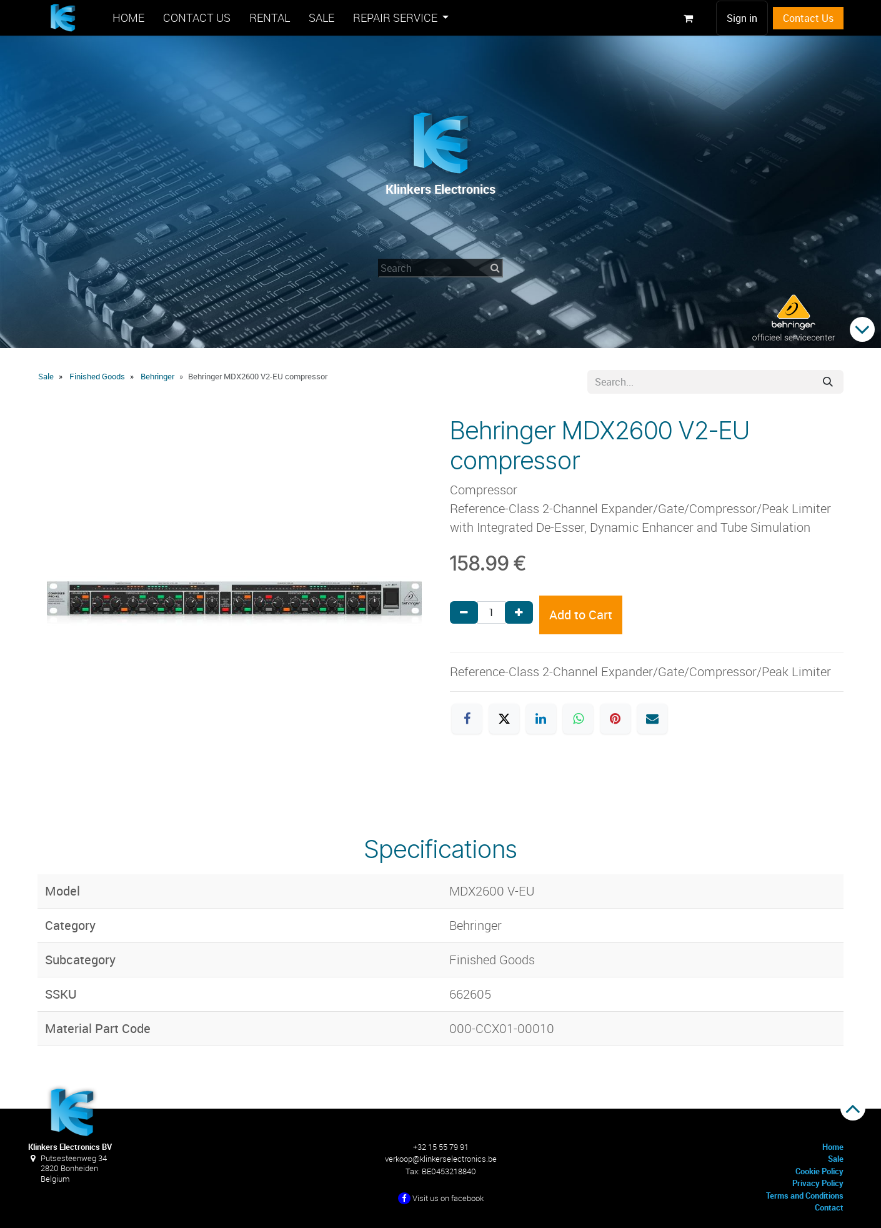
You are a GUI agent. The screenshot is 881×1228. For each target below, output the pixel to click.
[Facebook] (467, 719)
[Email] (652, 719)
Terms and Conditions (805, 1195)
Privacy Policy (818, 1183)
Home (833, 1146)
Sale (46, 376)
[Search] (828, 382)
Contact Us (808, 18)
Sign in (742, 18)
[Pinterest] (615, 719)
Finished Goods (97, 376)
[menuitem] (128, 18)
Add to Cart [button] (580, 614)
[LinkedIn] (541, 719)
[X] (504, 719)
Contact (829, 1207)
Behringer (157, 376)
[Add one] (519, 612)
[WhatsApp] (578, 719)
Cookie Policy (819, 1171)
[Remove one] (464, 612)
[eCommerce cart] (688, 18)
